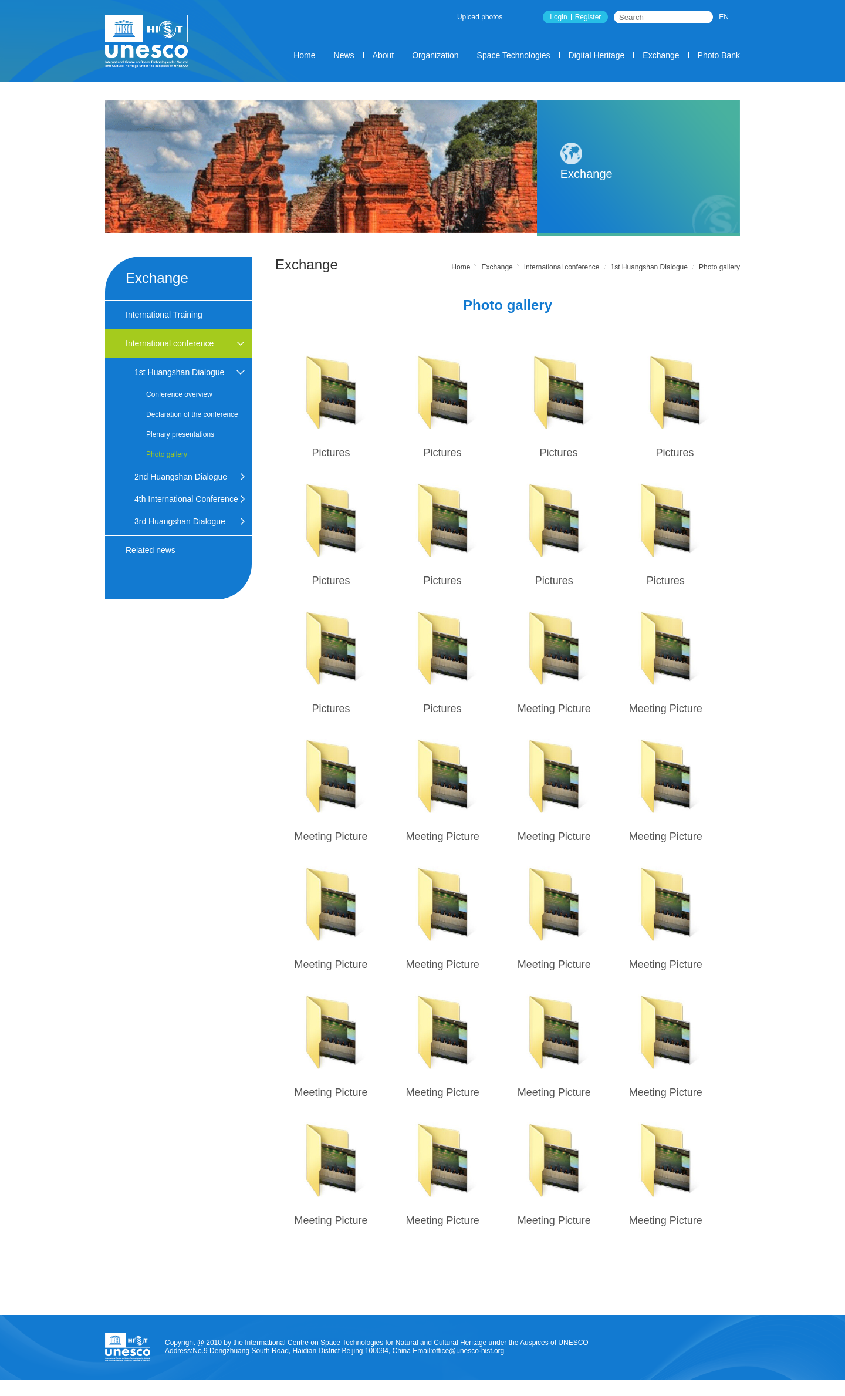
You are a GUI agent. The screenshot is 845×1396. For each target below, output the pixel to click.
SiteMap (715, 1392)
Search (704, 17)
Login (558, 17)
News (344, 55)
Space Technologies (513, 55)
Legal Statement (619, 1392)
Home (304, 55)
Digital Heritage (597, 55)
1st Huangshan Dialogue (649, 267)
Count (572, 1392)
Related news (150, 550)
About (383, 55)
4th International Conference (186, 499)
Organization (435, 55)
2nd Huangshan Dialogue (180, 476)
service (539, 1392)
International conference (562, 267)
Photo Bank (719, 55)
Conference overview (179, 394)
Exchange (661, 55)
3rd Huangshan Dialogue (179, 521)
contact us (673, 1392)
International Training (164, 314)
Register (588, 17)
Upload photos (479, 17)
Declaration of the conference (192, 414)
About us (501, 1392)
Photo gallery (719, 267)
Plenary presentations (180, 434)
